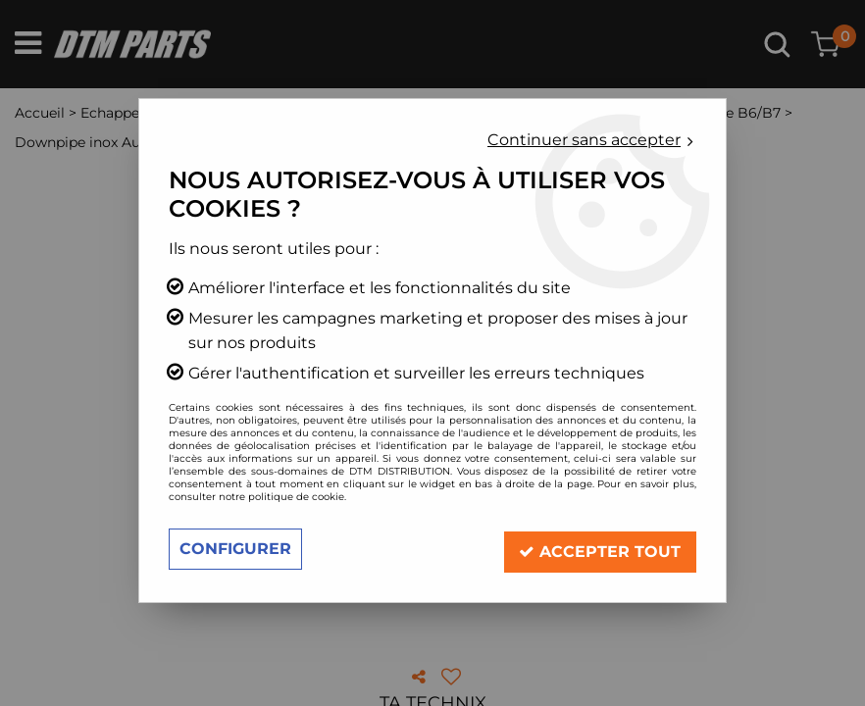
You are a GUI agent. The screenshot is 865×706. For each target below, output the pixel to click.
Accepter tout (600, 548)
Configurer (235, 548)
